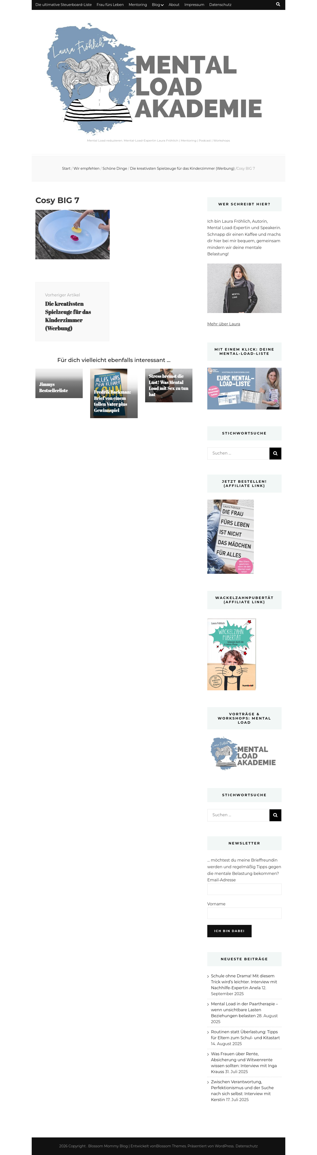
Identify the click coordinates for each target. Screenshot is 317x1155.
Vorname (216, 904)
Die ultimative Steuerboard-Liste (63, 4)
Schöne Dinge (115, 168)
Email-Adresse (221, 880)
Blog (156, 4)
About (174, 4)
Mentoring (138, 4)
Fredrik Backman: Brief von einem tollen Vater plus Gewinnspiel (112, 402)
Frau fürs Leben (110, 4)
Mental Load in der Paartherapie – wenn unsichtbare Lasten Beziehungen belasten (244, 1010)
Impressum (194, 4)
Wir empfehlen (87, 168)
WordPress (224, 1146)
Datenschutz (220, 4)
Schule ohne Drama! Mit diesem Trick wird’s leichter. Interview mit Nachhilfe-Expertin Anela (244, 982)
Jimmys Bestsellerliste (53, 388)
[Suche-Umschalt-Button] (278, 4)
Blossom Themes (171, 1146)
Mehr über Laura (223, 324)
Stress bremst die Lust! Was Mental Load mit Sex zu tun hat (166, 386)
